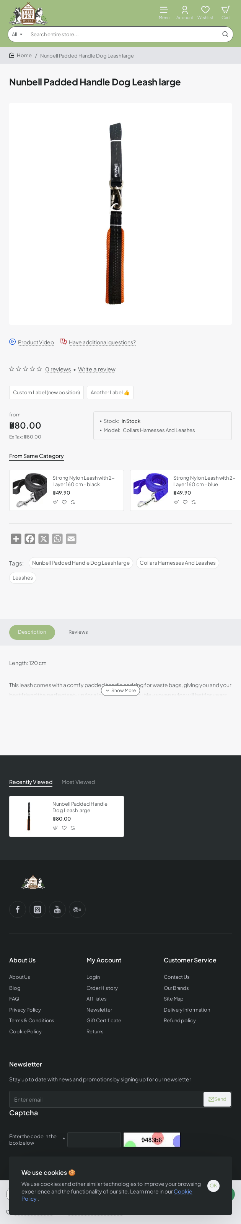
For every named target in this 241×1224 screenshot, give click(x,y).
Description (32, 632)
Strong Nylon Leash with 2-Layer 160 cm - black (83, 481)
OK (213, 1185)
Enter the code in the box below (33, 1139)
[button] (55, 502)
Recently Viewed (30, 781)
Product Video (36, 342)
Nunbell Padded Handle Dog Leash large (81, 562)
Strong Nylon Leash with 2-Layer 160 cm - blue (204, 481)
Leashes (23, 577)
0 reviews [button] (58, 369)
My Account (103, 960)
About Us (22, 960)
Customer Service (190, 960)
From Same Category (36, 455)
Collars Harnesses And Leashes (178, 562)
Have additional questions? (102, 342)
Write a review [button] (97, 369)
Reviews (78, 632)
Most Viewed (78, 781)
